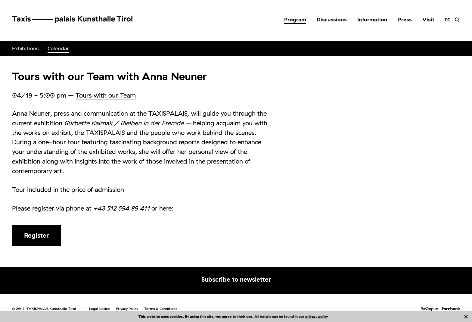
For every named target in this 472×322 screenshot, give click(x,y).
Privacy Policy (127, 308)
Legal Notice (99, 308)
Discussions (332, 19)
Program (295, 19)
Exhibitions (25, 48)
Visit (428, 19)
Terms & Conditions (160, 308)
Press (405, 19)
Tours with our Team (106, 95)
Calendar (58, 48)
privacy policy (316, 316)
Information (372, 19)
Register (36, 235)
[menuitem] (295, 19)
